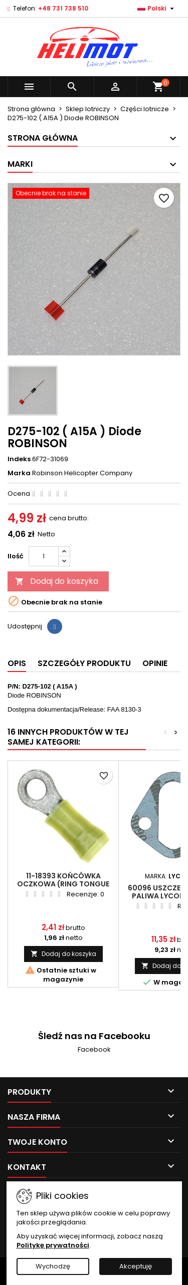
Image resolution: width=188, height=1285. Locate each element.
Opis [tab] (17, 663)
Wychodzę (53, 1266)
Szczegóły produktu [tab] (84, 663)
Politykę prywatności (53, 1245)
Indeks (19, 459)
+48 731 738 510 (63, 8)
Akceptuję (135, 1266)
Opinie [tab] (154, 663)
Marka (19, 473)
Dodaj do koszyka (56, 581)
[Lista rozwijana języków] (156, 8)
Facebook (94, 1049)
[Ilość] (44, 556)
